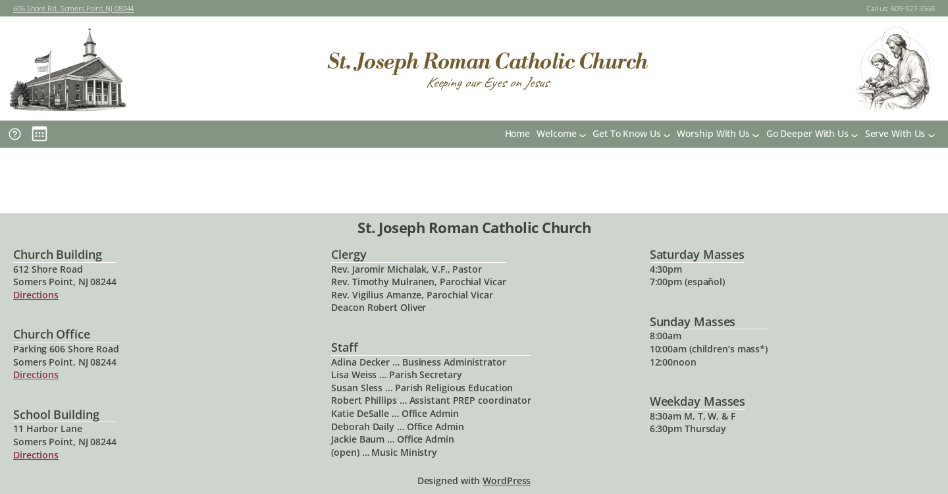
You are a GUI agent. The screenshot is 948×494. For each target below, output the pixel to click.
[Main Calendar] (39, 134)
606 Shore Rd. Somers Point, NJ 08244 (73, 8)
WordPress (507, 480)
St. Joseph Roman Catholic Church (487, 62)
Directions (36, 294)
